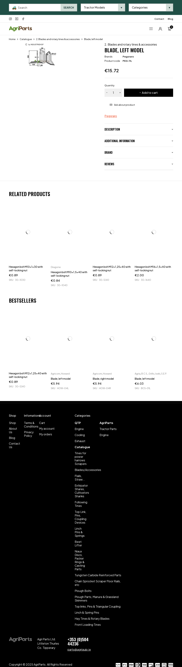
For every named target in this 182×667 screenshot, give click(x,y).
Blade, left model (61, 378)
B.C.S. (144, 373)
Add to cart (150, 92)
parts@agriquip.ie (79, 649)
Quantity (109, 85)
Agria (137, 373)
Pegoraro (128, 56)
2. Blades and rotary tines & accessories (58, 39)
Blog (170, 18)
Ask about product (124, 104)
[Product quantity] (113, 93)
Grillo (151, 373)
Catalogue (26, 39)
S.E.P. (164, 373)
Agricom (55, 373)
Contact (159, 18)
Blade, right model (103, 378)
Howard (65, 373)
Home (12, 39)
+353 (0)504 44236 (78, 641)
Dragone (56, 267)
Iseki (157, 373)
